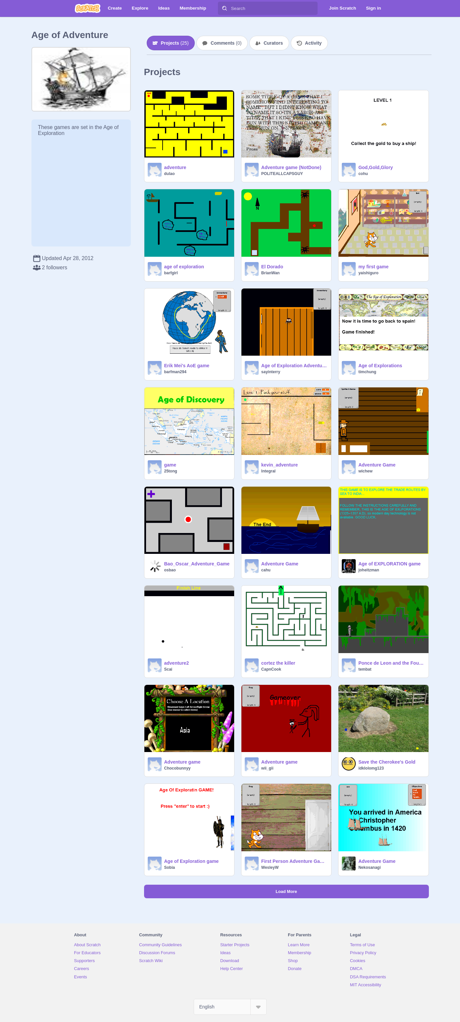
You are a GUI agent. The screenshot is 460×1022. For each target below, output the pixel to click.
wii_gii (267, 768)
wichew (365, 471)
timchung (367, 372)
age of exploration (184, 266)
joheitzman (368, 570)
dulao (169, 173)
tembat (364, 669)
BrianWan (270, 273)
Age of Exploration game (191, 861)
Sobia (169, 867)
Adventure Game (376, 464)
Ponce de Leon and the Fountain (391, 663)
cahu (266, 570)
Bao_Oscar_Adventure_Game (197, 563)
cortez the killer (278, 663)
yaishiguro (368, 273)
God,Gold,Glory (375, 167)
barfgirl (171, 273)
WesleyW (270, 867)
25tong (170, 471)
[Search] (224, 8)
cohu (363, 173)
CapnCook (271, 669)
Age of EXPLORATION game (389, 563)
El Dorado (272, 266)
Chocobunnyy (177, 768)
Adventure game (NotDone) (291, 167)
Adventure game (182, 762)
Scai (168, 669)
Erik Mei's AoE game (187, 365)
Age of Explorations (380, 365)
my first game (373, 266)
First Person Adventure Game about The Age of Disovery (294, 861)
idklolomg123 (371, 768)
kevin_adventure (279, 464)
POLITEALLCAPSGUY (282, 173)
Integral (268, 471)
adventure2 (176, 663)
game (170, 464)
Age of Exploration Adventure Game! (294, 365)
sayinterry (270, 372)
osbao (170, 570)
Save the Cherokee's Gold (386, 762)
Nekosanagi (369, 867)
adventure (175, 167)
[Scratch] (87, 8)
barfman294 (175, 372)
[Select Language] (230, 1007)
